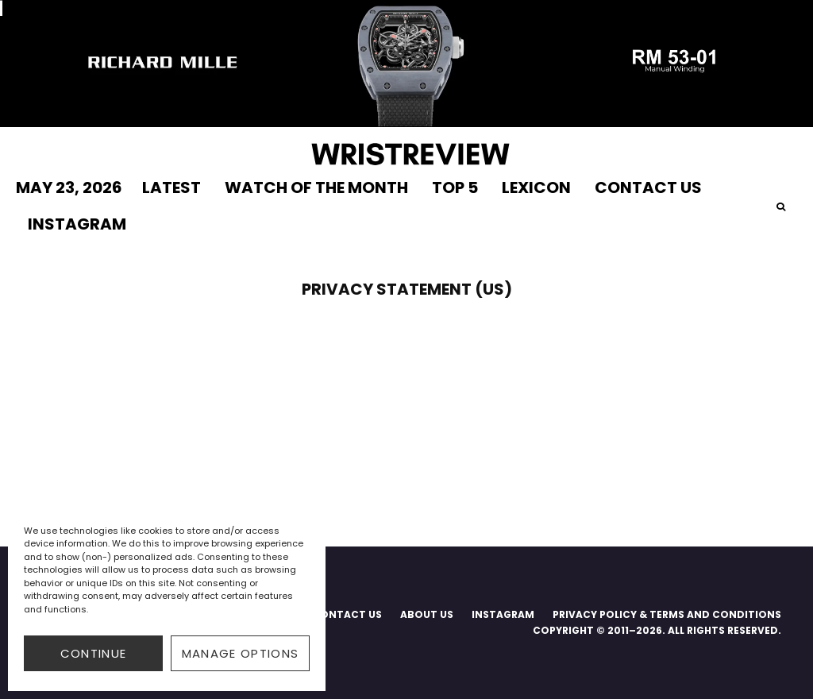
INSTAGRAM (77, 224)
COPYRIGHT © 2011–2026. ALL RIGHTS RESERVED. (657, 630)
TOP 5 (455, 187)
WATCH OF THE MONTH (316, 187)
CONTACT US (648, 187)
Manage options (240, 653)
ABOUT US (426, 614)
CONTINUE (93, 653)
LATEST (171, 187)
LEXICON (536, 187)
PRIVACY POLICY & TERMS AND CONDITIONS (667, 614)
